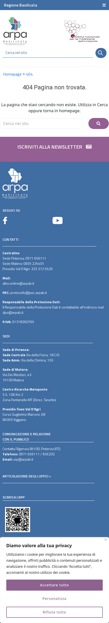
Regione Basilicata (20, 5)
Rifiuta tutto (54, 612)
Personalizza (54, 598)
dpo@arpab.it (13, 312)
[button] (54, 149)
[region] (54, 580)
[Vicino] (105, 539)
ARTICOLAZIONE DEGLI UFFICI (25, 476)
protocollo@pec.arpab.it (28, 292)
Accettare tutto (54, 585)
